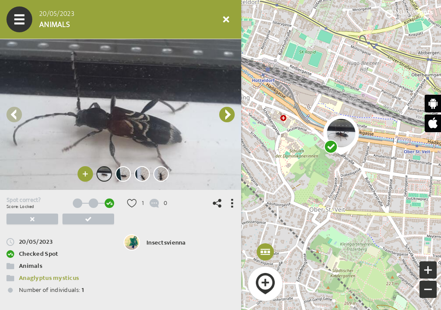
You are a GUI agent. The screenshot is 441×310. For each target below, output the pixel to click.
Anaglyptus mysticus (49, 278)
